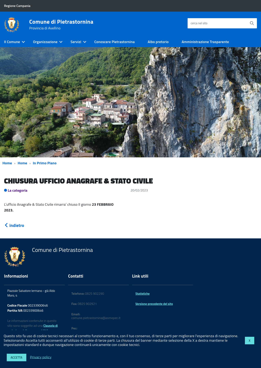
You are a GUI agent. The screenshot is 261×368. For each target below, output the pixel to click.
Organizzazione (45, 41)
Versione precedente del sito (154, 303)
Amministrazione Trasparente (205, 41)
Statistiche (142, 293)
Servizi (76, 41)
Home (7, 163)
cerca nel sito (199, 23)
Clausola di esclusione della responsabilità (32, 328)
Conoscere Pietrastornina (114, 41)
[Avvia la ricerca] (252, 23)
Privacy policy (40, 357)
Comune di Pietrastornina (61, 24)
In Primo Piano (44, 163)
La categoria (18, 190)
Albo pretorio (158, 41)
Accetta (16, 357)
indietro (14, 225)
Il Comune (12, 41)
